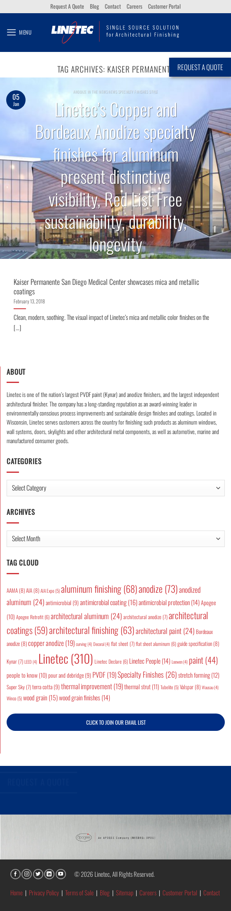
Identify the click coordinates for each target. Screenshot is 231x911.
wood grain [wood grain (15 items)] (40, 697)
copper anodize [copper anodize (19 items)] (51, 643)
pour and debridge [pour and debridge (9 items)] (69, 675)
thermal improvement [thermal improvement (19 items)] (92, 686)
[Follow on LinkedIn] (49, 874)
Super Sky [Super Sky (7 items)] (19, 687)
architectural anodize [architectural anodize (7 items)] (145, 617)
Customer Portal (164, 6)
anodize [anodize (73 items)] (158, 589)
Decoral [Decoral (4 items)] (101, 644)
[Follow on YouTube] (61, 874)
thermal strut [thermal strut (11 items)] (141, 686)
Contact (113, 6)
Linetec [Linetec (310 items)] (65, 658)
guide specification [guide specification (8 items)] (198, 643)
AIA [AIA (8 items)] (32, 590)
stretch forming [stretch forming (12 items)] (198, 674)
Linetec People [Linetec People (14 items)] (149, 661)
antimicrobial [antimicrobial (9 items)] (62, 603)
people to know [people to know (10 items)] (27, 675)
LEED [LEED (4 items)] (30, 661)
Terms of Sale (79, 892)
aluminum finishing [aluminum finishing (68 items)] (99, 589)
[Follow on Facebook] (15, 874)
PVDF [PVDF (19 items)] (104, 674)
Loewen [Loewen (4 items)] (180, 661)
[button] (19, 32)
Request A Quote (67, 6)
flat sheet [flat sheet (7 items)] (122, 644)
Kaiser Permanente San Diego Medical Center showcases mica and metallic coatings (106, 286)
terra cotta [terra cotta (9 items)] (46, 687)
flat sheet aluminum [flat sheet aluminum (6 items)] (156, 644)
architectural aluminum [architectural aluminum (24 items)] (86, 615)
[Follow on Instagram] (26, 874)
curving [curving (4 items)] (84, 644)
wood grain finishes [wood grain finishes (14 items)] (84, 697)
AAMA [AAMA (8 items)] (16, 590)
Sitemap (124, 892)
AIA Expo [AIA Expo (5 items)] (50, 590)
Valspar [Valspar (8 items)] (190, 687)
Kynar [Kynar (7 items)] (15, 661)
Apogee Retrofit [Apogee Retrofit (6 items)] (33, 617)
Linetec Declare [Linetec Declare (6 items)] (111, 661)
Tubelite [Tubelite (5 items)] (169, 686)
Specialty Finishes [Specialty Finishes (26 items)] (147, 674)
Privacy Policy (44, 892)
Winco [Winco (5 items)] (14, 698)
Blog (94, 6)
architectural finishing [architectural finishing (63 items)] (91, 629)
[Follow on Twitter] (38, 874)
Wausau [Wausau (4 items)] (210, 687)
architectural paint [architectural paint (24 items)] (165, 630)
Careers (134, 6)
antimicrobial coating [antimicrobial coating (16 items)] (108, 602)
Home (16, 892)
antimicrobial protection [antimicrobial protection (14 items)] (169, 602)
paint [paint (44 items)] (203, 659)
